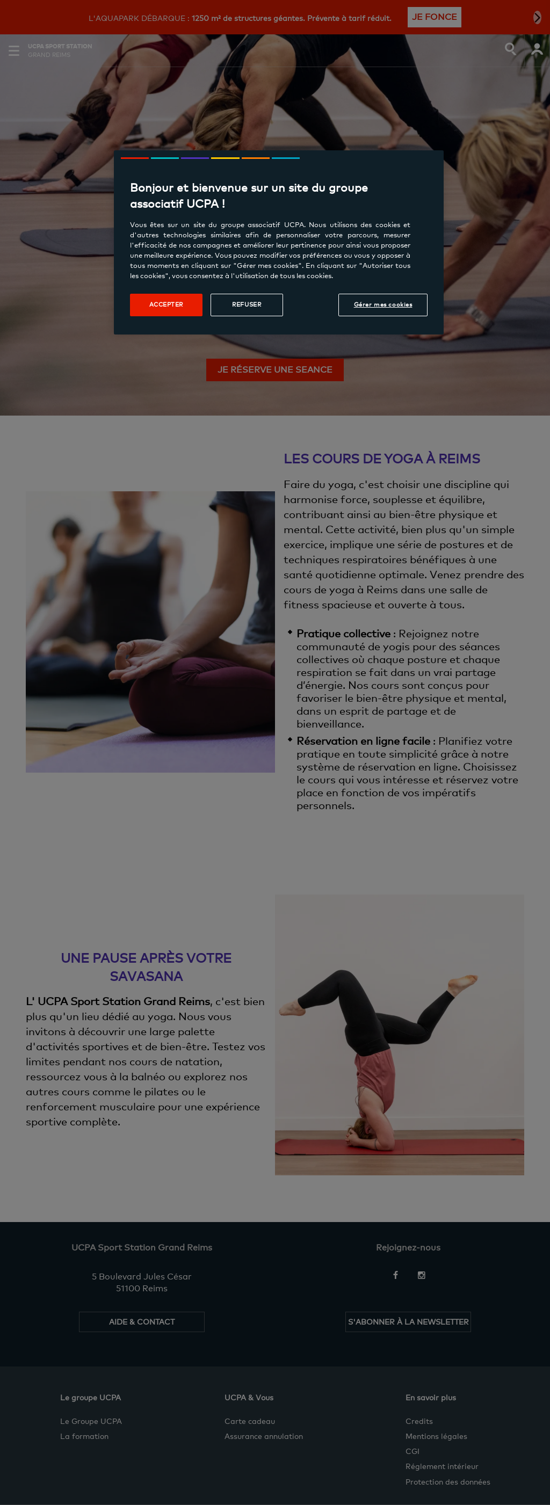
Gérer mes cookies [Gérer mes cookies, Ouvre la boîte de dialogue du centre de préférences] (383, 304)
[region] (279, 242)
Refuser (246, 304)
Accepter (166, 304)
